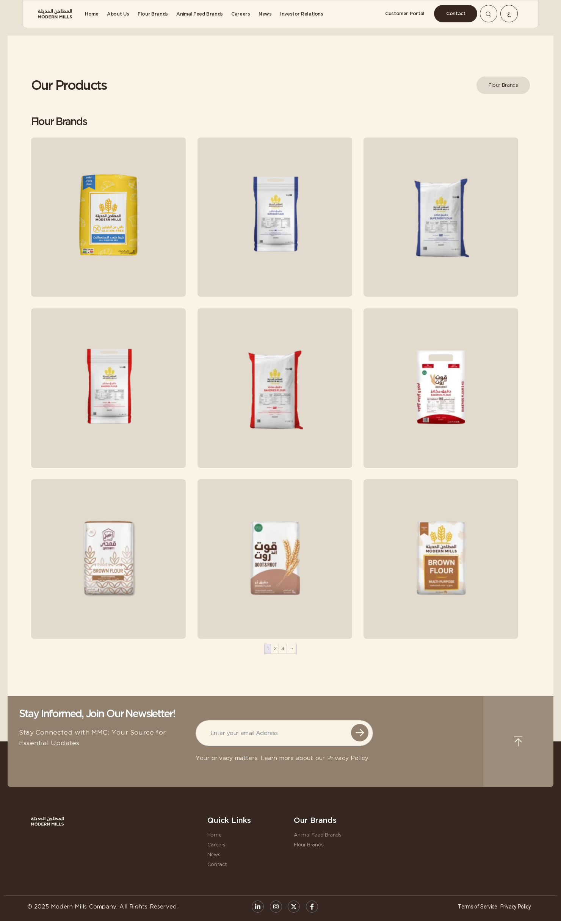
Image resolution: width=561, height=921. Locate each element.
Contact (217, 864)
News (214, 854)
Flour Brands (309, 845)
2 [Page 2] (275, 648)
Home (214, 835)
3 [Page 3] (282, 648)
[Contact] (455, 13)
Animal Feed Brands (317, 835)
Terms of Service (477, 906)
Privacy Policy (348, 758)
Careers (216, 845)
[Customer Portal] (405, 13)
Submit (359, 732)
